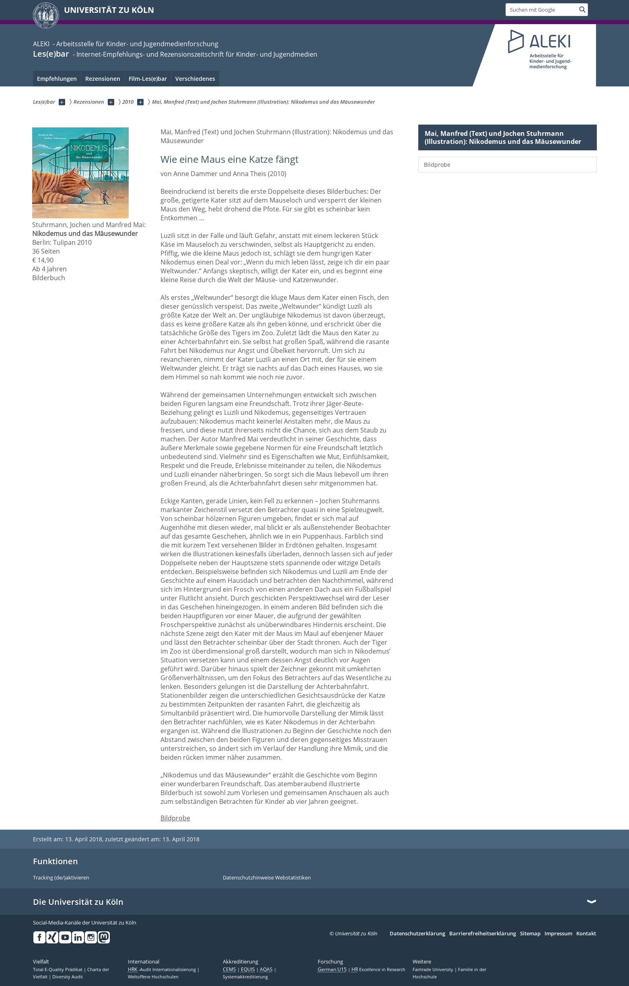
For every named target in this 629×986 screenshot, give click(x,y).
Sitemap (530, 934)
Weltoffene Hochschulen (153, 977)
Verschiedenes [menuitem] (195, 78)
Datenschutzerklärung (417, 934)
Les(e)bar (51, 53)
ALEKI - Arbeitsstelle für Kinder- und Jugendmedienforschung (125, 43)
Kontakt (586, 934)
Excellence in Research (378, 969)
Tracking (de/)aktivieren (61, 878)
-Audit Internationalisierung (162, 969)
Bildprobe (175, 818)
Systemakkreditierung (245, 977)
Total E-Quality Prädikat (58, 969)
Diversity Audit (67, 977)
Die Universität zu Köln (78, 902)
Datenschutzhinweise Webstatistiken (267, 878)
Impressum (558, 934)
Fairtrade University (433, 969)
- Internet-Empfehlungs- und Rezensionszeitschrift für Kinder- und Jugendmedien (194, 54)
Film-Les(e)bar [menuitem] (148, 78)
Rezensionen (102, 78)
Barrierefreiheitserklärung (482, 934)
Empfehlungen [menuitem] (57, 78)
